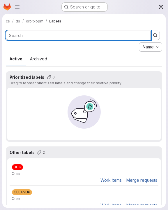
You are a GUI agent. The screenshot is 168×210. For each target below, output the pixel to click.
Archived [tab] (38, 58)
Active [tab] (16, 58)
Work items (111, 180)
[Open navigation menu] (17, 7)
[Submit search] (155, 35)
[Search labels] (78, 35)
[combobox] (150, 47)
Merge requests (141, 180)
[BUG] (17, 167)
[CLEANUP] (22, 192)
